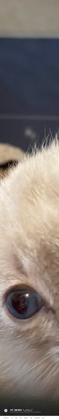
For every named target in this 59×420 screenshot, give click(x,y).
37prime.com (6, 417)
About (43, 417)
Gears (20, 417)
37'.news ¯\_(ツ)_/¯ (21, 410)
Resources (26, 417)
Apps (31, 417)
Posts (16, 417)
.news (12, 417)
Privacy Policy (37, 417)
